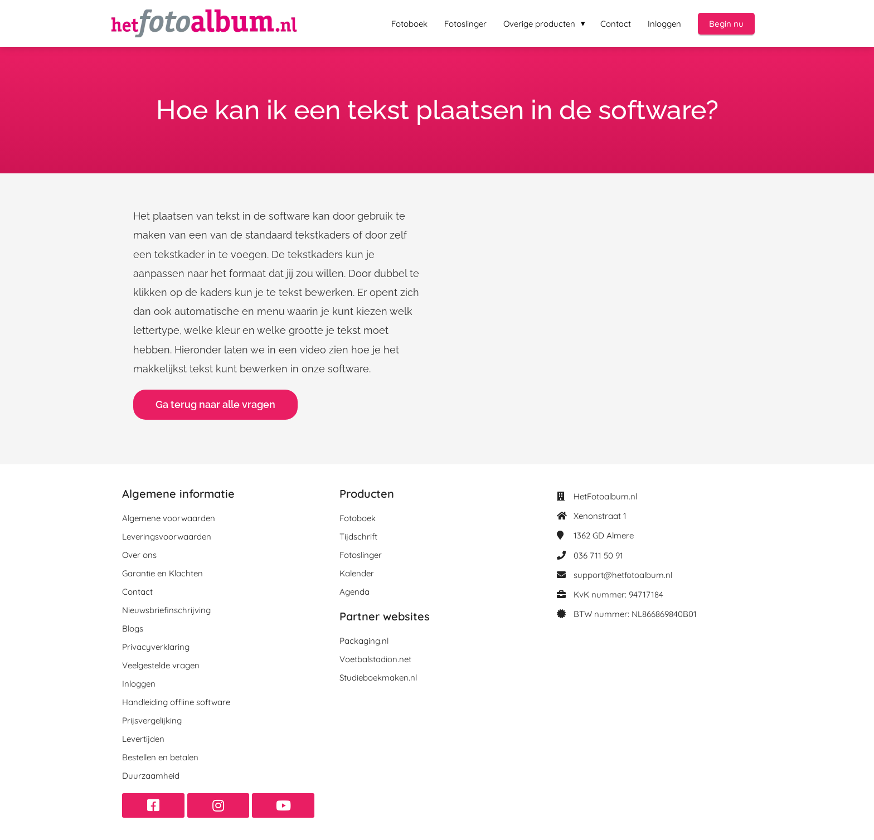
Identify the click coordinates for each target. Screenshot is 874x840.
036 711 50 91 (598, 555)
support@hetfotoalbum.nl (623, 575)
